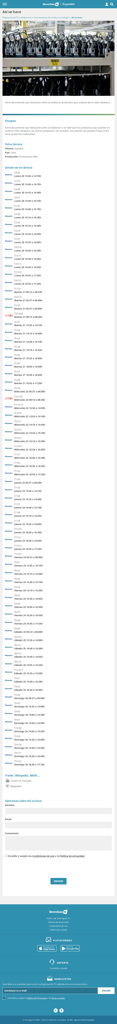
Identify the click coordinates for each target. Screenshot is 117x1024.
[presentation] (30, 868)
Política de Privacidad (36, 998)
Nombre (9, 805)
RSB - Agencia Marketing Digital (82, 1020)
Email (8, 819)
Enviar (106, 990)
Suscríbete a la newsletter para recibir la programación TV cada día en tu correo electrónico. (45, 984)
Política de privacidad (72, 856)
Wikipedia (13, 786)
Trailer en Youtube (18, 780)
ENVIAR (58, 881)
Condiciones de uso (43, 856)
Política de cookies (58, 930)
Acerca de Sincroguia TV (58, 918)
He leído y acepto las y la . (46, 856)
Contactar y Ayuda (58, 968)
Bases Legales (58, 998)
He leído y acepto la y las (36, 998)
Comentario (12, 833)
